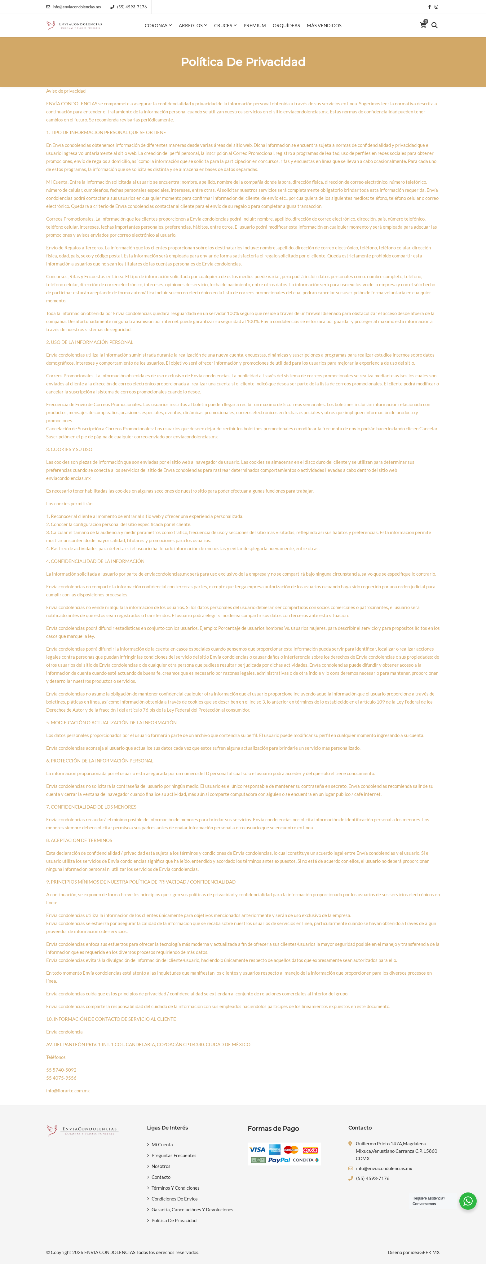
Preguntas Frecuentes (174, 1155)
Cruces (223, 25)
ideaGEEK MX (425, 1252)
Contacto (161, 1177)
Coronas (156, 25)
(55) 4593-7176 (128, 6)
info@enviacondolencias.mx (73, 6)
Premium (255, 25)
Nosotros (161, 1166)
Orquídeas (286, 25)
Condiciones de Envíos (175, 1198)
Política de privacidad (174, 1220)
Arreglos (191, 25)
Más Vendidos (324, 25)
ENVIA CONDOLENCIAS (109, 1252)
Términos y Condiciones (176, 1188)
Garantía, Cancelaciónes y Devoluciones (192, 1209)
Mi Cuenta (162, 1144)
